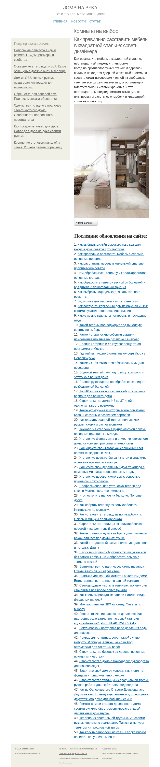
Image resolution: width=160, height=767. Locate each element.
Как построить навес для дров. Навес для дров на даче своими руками (37, 131)
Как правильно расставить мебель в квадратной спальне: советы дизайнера (110, 45)
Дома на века (80, 7)
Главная (60, 21)
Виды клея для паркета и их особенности (108, 301)
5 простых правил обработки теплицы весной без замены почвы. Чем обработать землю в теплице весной (110, 557)
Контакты (63, 749)
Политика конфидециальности (73, 753)
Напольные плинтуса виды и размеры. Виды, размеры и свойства (35, 55)
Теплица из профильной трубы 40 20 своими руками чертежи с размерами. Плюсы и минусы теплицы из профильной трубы (109, 722)
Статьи (95, 21)
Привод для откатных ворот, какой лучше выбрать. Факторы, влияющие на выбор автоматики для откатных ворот (107, 642)
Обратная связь (109, 749)
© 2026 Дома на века (24, 749)
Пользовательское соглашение (83, 749)
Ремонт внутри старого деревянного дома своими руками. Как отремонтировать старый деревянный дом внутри (107, 708)
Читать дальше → (86, 223)
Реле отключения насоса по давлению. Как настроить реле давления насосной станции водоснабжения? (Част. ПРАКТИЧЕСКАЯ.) (108, 618)
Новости (78, 21)
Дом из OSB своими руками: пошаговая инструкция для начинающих (34, 82)
